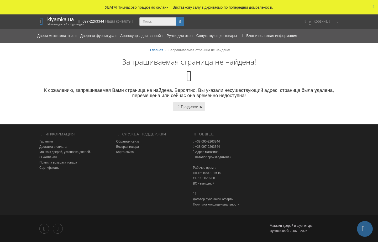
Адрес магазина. (206, 152)
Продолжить (189, 106)
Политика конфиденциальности (216, 204)
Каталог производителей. (213, 157)
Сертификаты (49, 168)
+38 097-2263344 (207, 147)
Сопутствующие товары (216, 36)
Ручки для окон (180, 36)
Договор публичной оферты (213, 199)
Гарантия (46, 141)
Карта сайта (125, 152)
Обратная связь (127, 141)
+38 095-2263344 (207, 141)
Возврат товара (127, 147)
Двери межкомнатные (57, 36)
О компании (48, 157)
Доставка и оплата (53, 147)
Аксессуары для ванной (141, 36)
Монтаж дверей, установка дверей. (65, 152)
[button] (316, 21)
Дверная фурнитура (98, 36)
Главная (155, 50)
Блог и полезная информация (268, 36)
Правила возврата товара (58, 162)
